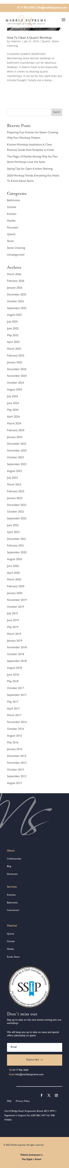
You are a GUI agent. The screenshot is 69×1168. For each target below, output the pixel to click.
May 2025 (12, 335)
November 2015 (17, 763)
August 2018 (14, 668)
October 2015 (15, 770)
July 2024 (12, 396)
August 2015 (14, 783)
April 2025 (13, 342)
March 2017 (14, 715)
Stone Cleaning (16, 248)
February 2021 (15, 545)
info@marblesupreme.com (52, 8)
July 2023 (12, 478)
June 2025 (13, 328)
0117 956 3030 (26, 8)
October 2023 (15, 457)
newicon (16, 41)
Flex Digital (27, 1160)
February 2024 (15, 430)
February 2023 (15, 491)
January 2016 (14, 749)
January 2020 (14, 593)
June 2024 (13, 403)
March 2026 (14, 274)
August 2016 (14, 736)
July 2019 (12, 613)
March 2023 (14, 484)
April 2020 (13, 573)
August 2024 (14, 389)
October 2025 (15, 301)
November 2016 (17, 722)
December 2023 (16, 444)
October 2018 (15, 654)
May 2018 (12, 681)
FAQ (9, 1101)
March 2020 (14, 579)
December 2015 (16, 756)
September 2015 (16, 776)
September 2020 (16, 552)
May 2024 (12, 410)
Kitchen (11, 214)
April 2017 (13, 708)
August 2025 (14, 315)
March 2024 (14, 423)
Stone (10, 241)
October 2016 (15, 729)
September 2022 (16, 518)
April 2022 (13, 532)
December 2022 (16, 505)
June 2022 (13, 525)
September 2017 (16, 695)
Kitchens (11, 895)
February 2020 (15, 586)
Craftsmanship (14, 859)
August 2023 (14, 471)
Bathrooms (13, 200)
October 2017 (15, 688)
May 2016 (12, 742)
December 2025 (16, 294)
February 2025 (15, 355)
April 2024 (13, 417)
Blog (9, 866)
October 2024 (15, 383)
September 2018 (16, 661)
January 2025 (14, 362)
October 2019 (15, 607)
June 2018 (13, 675)
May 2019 (12, 627)
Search (56, 112)
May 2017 (12, 702)
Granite (11, 207)
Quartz (46, 41)
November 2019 (17, 600)
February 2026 (15, 281)
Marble (11, 221)
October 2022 (15, 512)
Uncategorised (15, 255)
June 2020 (13, 566)
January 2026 (14, 288)
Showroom (12, 874)
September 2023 (16, 464)
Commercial (13, 910)
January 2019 (14, 641)
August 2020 (14, 559)
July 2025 (12, 322)
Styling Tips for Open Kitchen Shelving (30, 169)
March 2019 (14, 634)
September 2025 (16, 308)
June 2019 (13, 620)
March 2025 (14, 349)
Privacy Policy (22, 1101)
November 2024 (17, 376)
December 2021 (16, 539)
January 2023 (14, 498)
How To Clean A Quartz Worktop (29, 38)
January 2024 (14, 437)
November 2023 (17, 450)
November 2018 (17, 647)
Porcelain (12, 227)
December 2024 (16, 369)
